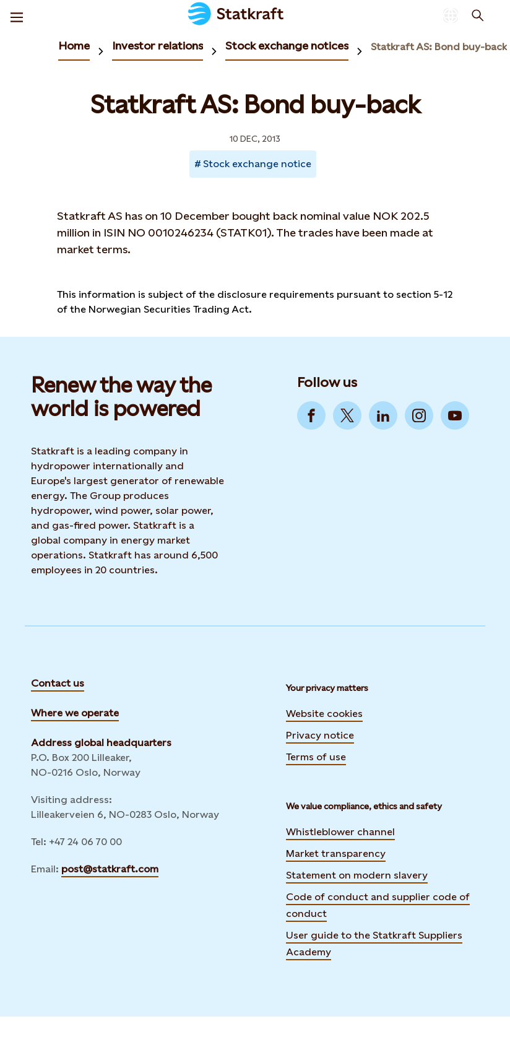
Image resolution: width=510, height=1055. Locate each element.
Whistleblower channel (340, 832)
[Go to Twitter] (347, 415)
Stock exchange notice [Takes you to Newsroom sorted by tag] (257, 164)
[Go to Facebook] (311, 415)
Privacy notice (320, 735)
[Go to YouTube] (455, 415)
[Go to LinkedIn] (383, 415)
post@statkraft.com (109, 869)
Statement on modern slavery (357, 875)
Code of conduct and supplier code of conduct (378, 905)
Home (74, 45)
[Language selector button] (450, 15)
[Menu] (16, 15)
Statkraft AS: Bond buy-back (439, 47)
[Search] (477, 15)
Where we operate (75, 713)
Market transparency (336, 853)
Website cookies (324, 713)
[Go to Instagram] (419, 415)
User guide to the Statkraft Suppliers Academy (374, 943)
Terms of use (316, 757)
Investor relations (157, 45)
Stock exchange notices (286, 45)
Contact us (57, 683)
